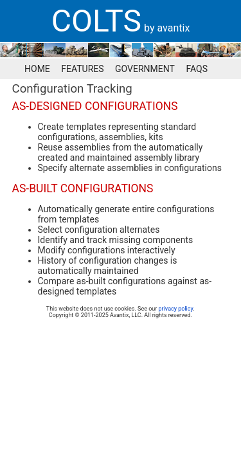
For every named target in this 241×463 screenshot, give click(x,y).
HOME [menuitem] (37, 69)
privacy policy (176, 308)
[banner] (120, 21)
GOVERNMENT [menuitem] (145, 69)
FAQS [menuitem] (197, 69)
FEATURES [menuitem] (82, 69)
